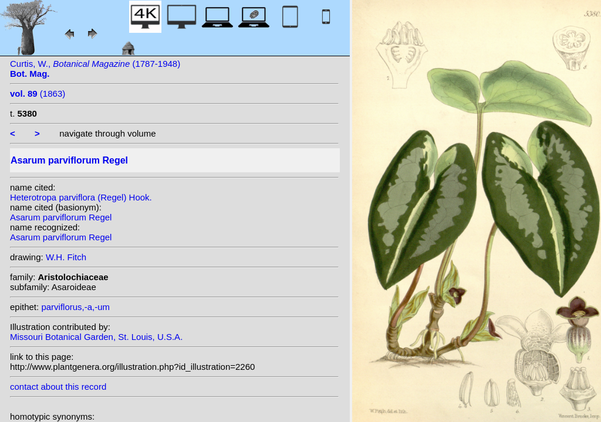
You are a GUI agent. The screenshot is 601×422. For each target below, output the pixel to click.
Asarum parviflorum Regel (61, 217)
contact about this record (58, 387)
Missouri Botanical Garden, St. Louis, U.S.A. (96, 337)
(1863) (37, 93)
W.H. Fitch (66, 257)
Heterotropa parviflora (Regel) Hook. (81, 197)
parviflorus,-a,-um (75, 307)
